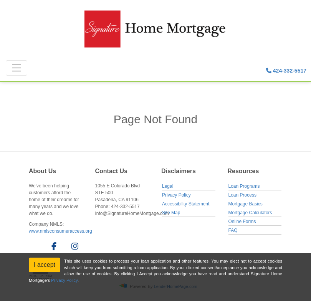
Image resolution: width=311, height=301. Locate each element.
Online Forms (242, 221)
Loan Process (242, 195)
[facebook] (51, 247)
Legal (167, 186)
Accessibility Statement (185, 204)
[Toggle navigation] (16, 68)
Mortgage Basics (245, 204)
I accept (44, 264)
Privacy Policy (176, 195)
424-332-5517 (286, 71)
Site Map (171, 212)
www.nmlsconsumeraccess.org (60, 231)
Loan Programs (244, 186)
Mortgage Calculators (250, 212)
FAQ (233, 230)
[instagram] (73, 247)
